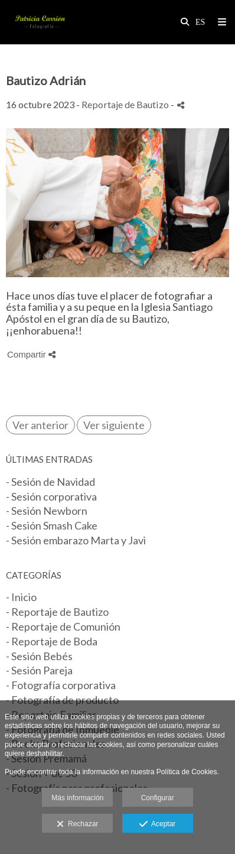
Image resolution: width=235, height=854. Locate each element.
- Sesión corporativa (51, 496)
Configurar (157, 798)
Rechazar (77, 824)
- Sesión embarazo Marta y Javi (76, 540)
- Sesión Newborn (46, 510)
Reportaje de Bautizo (126, 104)
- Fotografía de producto (62, 699)
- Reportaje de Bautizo (57, 611)
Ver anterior (40, 424)
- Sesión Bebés (39, 656)
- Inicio (21, 596)
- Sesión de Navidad (50, 481)
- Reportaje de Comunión (63, 626)
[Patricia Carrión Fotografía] (40, 22)
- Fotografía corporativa (61, 684)
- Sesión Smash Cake (51, 525)
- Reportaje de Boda (51, 641)
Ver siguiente (114, 424)
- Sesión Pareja (39, 670)
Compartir (31, 354)
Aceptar (157, 824)
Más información (77, 798)
